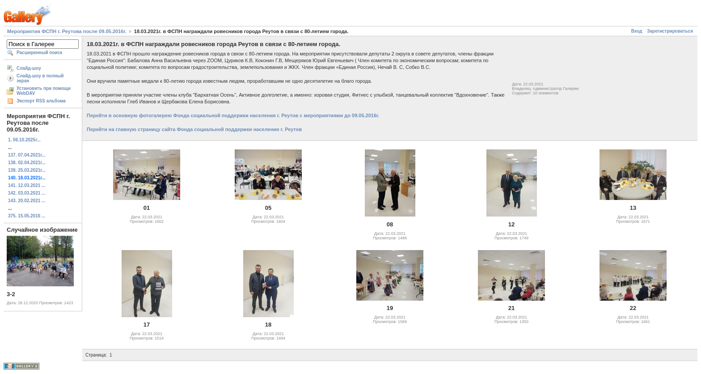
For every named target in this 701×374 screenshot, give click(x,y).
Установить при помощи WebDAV (44, 91)
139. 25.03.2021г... (27, 170)
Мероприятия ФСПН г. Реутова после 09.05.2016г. (67, 31)
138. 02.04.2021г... (27, 162)
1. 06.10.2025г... (24, 139)
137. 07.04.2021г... (27, 155)
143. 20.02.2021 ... (26, 200)
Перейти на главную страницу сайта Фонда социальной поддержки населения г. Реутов (194, 129)
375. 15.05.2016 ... (26, 215)
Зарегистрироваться (670, 31)
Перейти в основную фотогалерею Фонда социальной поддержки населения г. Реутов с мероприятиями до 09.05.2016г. (233, 115)
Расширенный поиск (39, 52)
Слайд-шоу (29, 68)
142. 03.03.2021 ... (26, 193)
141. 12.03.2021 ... (26, 185)
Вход (636, 31)
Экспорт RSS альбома (41, 100)
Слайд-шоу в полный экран (40, 78)
